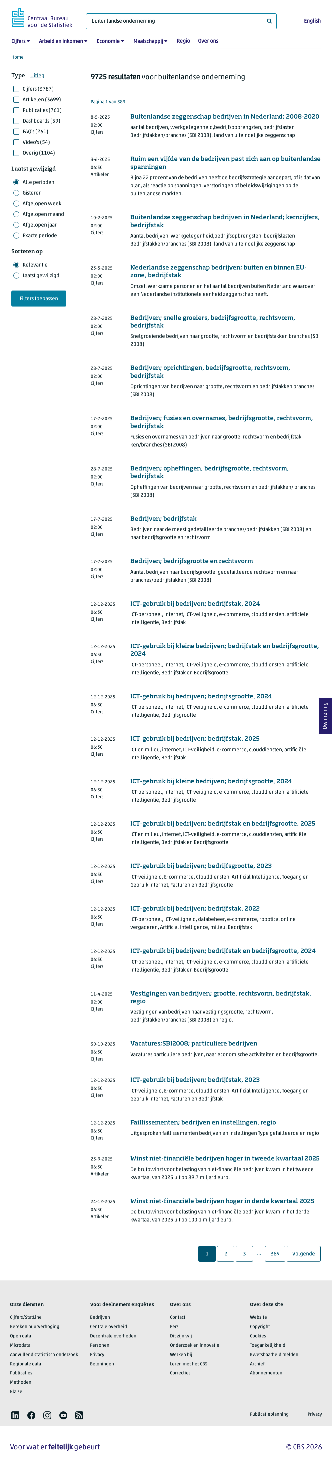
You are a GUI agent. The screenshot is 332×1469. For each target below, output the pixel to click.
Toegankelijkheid (267, 1345)
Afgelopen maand (43, 214)
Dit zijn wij (181, 1336)
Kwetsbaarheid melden (274, 1355)
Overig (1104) (39, 153)
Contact (177, 1317)
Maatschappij (148, 41)
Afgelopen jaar (40, 225)
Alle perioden (38, 182)
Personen (99, 1345)
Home (17, 57)
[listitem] (15, 1415)
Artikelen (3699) (42, 100)
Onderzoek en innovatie (194, 1345)
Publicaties (21, 1373)
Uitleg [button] (37, 76)
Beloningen (102, 1364)
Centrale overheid (108, 1327)
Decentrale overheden (113, 1336)
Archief (257, 1364)
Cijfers (18, 41)
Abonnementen (266, 1373)
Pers (174, 1327)
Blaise (16, 1392)
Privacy (97, 1355)
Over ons (208, 41)
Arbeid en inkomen (61, 41)
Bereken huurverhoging (34, 1327)
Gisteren (32, 193)
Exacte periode (40, 236)
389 (277, 1254)
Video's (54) (36, 142)
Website (258, 1317)
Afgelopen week (42, 204)
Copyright (260, 1327)
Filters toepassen (39, 299)
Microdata (20, 1345)
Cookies (258, 1336)
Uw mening (325, 715)
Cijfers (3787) (38, 89)
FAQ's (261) (35, 132)
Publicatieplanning (269, 1414)
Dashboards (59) (41, 121)
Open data (20, 1336)
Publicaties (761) (42, 110)
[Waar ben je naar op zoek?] (181, 21)
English (312, 21)
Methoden (20, 1382)
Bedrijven (100, 1317)
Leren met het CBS (188, 1364)
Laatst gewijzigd (41, 276)
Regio (183, 41)
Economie (108, 41)
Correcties (180, 1373)
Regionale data (25, 1364)
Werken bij (181, 1355)
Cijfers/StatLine (26, 1317)
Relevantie (35, 265)
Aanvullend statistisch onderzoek (44, 1355)
